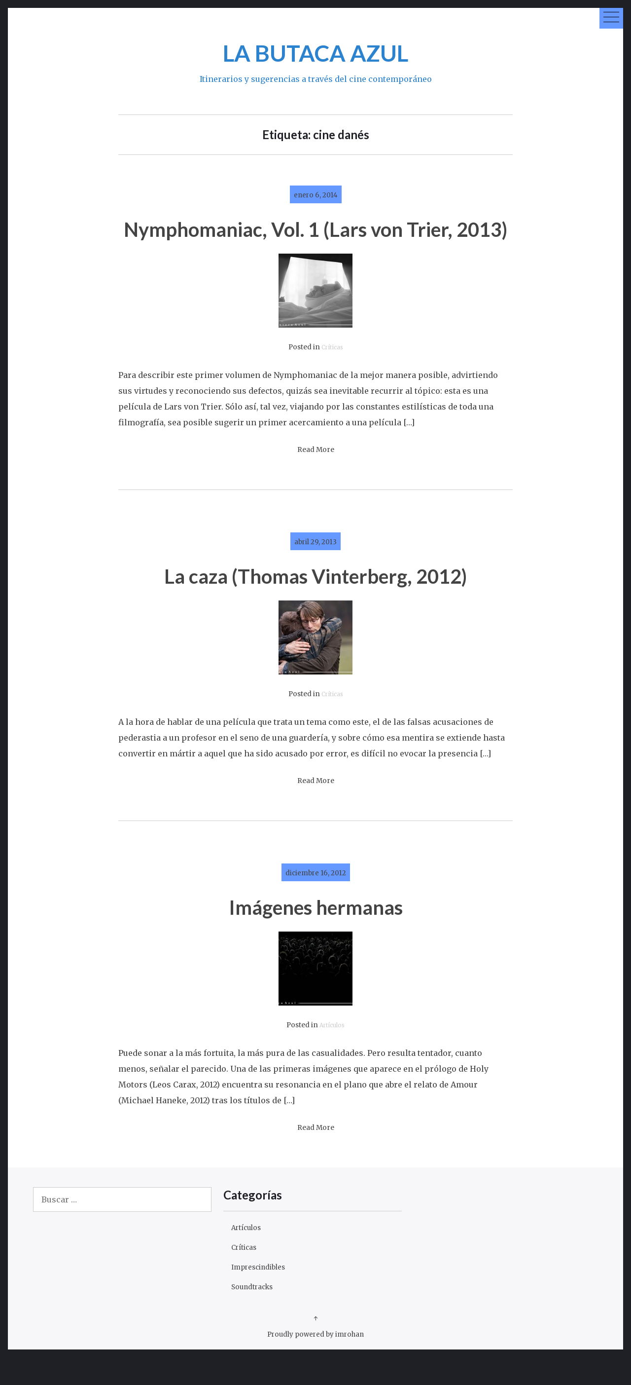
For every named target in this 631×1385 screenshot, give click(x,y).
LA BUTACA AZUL (316, 51)
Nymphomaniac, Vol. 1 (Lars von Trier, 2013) (315, 241)
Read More (315, 477)
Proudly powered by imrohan (316, 1361)
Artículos (332, 1052)
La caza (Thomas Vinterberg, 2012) (316, 602)
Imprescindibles (264, 1294)
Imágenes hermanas (315, 933)
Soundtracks (256, 1314)
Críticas (332, 375)
